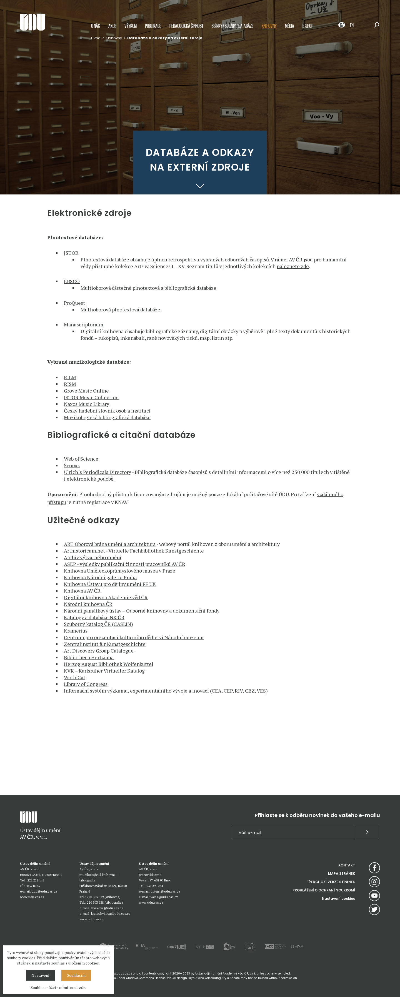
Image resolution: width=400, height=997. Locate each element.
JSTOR (71, 252)
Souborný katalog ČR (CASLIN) (98, 624)
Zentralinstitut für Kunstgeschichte (105, 644)
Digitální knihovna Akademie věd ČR (106, 597)
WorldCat (74, 677)
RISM (70, 384)
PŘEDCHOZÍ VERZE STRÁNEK (330, 881)
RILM (70, 377)
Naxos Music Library (86, 404)
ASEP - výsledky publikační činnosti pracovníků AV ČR (124, 564)
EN (352, 27)
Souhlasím (76, 975)
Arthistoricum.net (84, 550)
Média (289, 28)
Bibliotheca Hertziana (89, 657)
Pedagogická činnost (186, 28)
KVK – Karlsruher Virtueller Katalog (104, 670)
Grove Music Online (87, 390)
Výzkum (130, 28)
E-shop (307, 28)
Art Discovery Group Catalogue (99, 650)
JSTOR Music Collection (91, 397)
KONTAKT (346, 865)
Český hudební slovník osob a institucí (107, 410)
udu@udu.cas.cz (44, 891)
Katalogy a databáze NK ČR (94, 617)
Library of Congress (86, 684)
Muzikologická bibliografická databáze (107, 417)
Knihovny (269, 28)
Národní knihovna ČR (88, 604)
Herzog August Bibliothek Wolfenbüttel (108, 664)
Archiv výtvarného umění (92, 557)
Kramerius (76, 630)
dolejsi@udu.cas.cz (165, 891)
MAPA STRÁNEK (341, 873)
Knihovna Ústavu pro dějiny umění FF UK (110, 584)
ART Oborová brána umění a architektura (110, 544)
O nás (95, 28)
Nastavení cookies (338, 898)
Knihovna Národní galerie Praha (100, 577)
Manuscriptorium (83, 324)
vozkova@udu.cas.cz (107, 908)
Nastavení (40, 975)
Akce (112, 28)
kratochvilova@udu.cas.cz (111, 913)
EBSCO (72, 281)
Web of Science (81, 458)
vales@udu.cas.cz (164, 897)
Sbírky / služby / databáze (232, 28)
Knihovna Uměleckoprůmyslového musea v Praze (119, 570)
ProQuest (74, 302)
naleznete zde (293, 266)
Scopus (72, 465)
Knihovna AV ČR (82, 590)
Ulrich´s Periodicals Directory (97, 472)
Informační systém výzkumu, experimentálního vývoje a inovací (136, 690)
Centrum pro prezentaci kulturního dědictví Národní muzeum (134, 637)
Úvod (96, 40)
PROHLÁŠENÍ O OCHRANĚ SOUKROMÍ (323, 890)
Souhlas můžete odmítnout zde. (58, 987)
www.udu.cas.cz (32, 897)
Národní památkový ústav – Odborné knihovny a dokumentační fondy (141, 610)
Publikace (153, 28)
